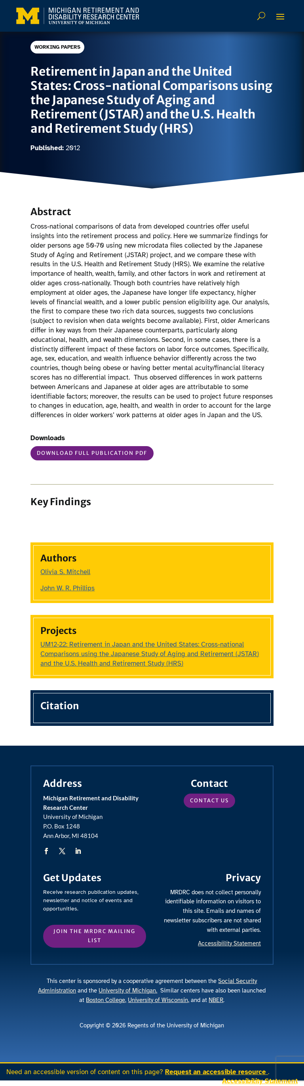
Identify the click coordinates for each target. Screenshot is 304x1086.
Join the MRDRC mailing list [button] (94, 935)
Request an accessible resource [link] (216, 1072)
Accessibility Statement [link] (260, 1081)
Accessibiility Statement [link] (229, 943)
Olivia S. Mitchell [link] (65, 572)
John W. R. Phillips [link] (67, 588)
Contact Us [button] (209, 800)
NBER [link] (216, 1000)
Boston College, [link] (106, 1000)
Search (262, 16)
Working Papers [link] (58, 47)
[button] (280, 16)
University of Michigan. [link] (128, 990)
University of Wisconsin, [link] (158, 1000)
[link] (77, 15)
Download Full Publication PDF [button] (92, 453)
